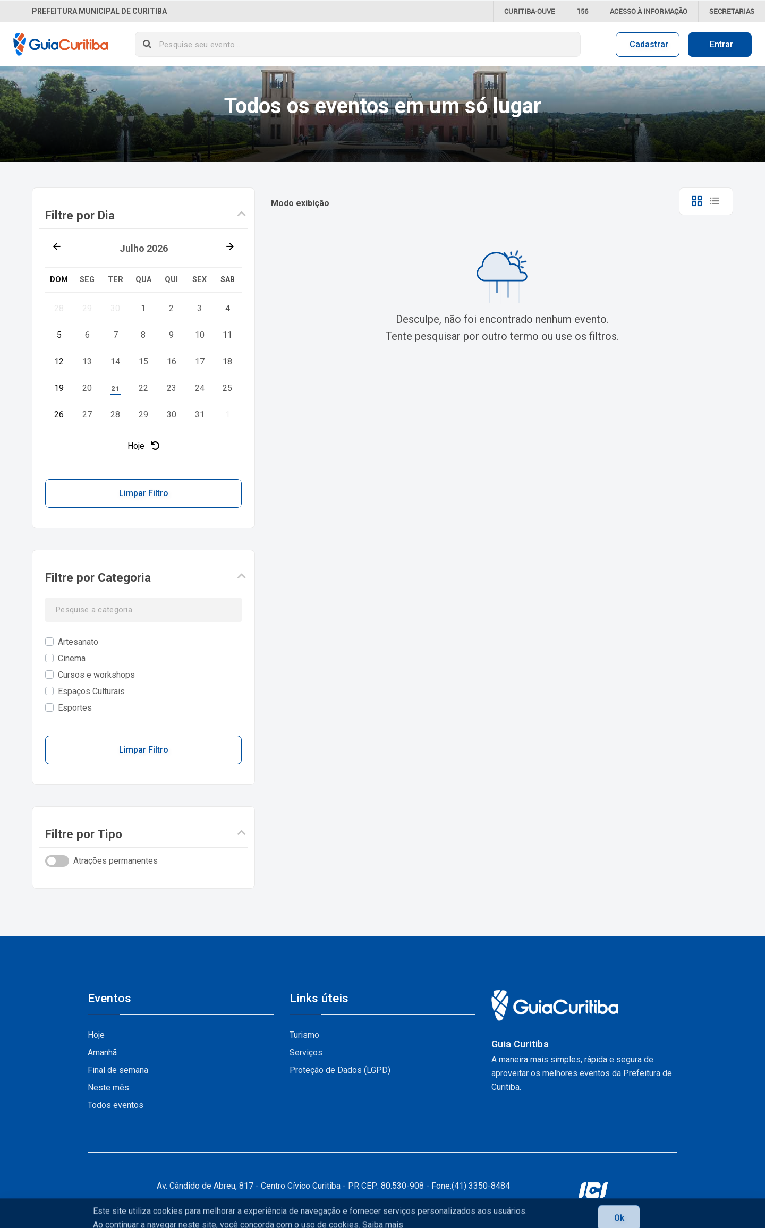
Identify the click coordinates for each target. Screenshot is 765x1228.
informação (648, 11)
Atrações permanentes (115, 861)
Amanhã (102, 1052)
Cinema (72, 658)
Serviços (306, 1052)
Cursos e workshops (96, 675)
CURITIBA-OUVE (529, 11)
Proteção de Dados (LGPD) (340, 1070)
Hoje (143, 446)
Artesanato (78, 642)
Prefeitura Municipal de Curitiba (99, 11)
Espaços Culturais (91, 691)
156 (582, 11)
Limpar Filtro (143, 493)
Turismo (304, 1035)
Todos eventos (115, 1105)
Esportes (75, 708)
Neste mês (108, 1087)
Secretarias (731, 11)
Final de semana (118, 1070)
